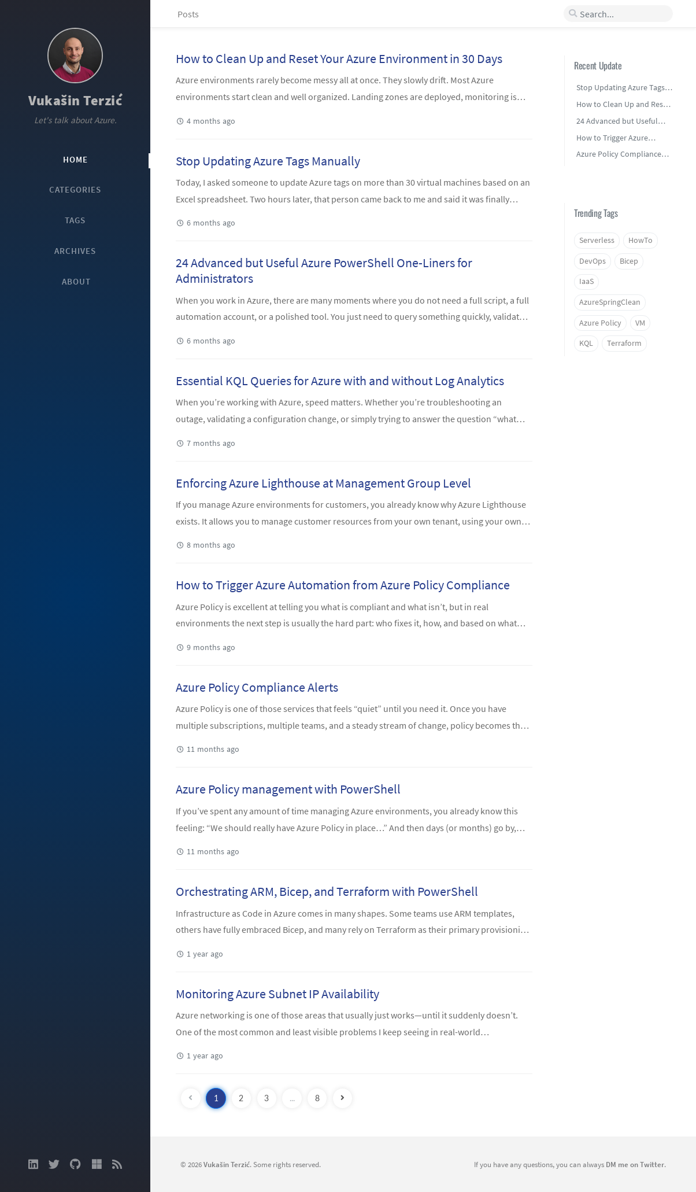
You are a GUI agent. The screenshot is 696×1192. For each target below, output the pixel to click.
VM (640, 323)
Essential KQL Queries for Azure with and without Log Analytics (340, 380)
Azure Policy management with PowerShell (288, 789)
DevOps (592, 261)
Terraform (624, 343)
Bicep (629, 261)
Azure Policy (600, 323)
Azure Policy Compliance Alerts (257, 687)
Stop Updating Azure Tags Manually (268, 161)
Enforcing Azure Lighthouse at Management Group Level (323, 483)
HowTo (640, 240)
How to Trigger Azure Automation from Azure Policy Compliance (343, 585)
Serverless (596, 240)
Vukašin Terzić (75, 100)
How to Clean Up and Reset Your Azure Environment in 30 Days (339, 58)
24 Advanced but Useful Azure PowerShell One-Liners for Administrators (324, 270)
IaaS (586, 281)
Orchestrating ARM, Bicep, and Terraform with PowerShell (327, 891)
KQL (586, 343)
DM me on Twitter (635, 1164)
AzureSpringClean (610, 302)
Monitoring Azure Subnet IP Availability (277, 994)
